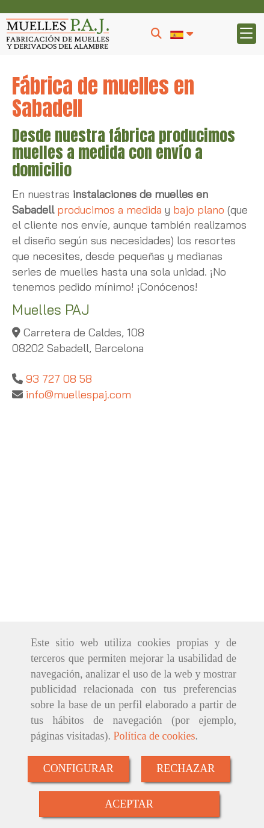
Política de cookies (154, 736)
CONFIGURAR (78, 768)
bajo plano (198, 210)
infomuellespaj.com (77, 394)
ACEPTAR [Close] (129, 804)
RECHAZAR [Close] (185, 768)
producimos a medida (109, 210)
